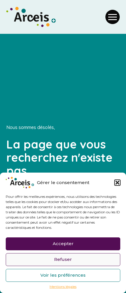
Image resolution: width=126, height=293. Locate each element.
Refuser (63, 260)
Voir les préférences (63, 276)
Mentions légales (63, 288)
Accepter (63, 245)
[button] (117, 184)
